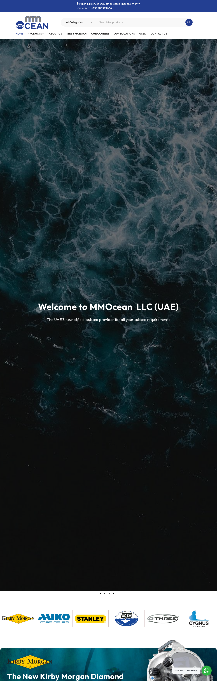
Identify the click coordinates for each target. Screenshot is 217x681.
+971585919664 (101, 8)
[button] (39, 310)
